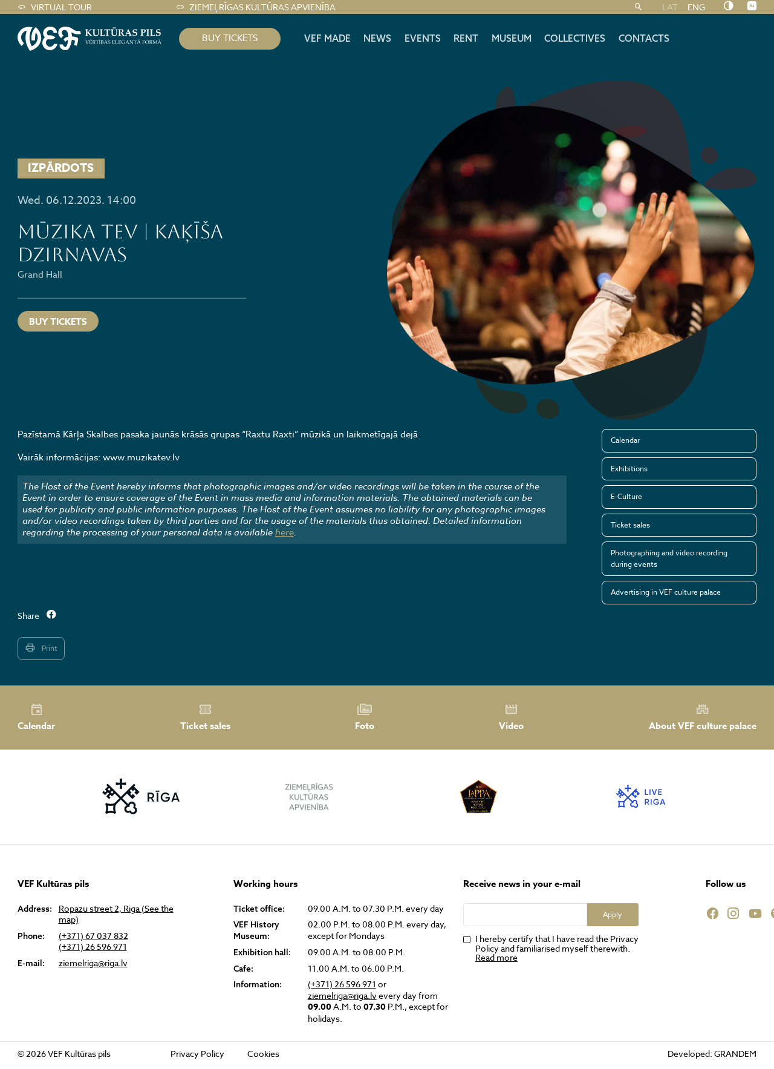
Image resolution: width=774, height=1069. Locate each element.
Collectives (574, 38)
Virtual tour (54, 7)
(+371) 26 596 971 (93, 946)
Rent (466, 38)
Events (423, 38)
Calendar (625, 440)
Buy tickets (58, 321)
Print (41, 647)
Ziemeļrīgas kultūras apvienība (255, 7)
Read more (496, 957)
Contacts (644, 38)
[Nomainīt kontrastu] (728, 6)
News (377, 38)
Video (511, 717)
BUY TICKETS (230, 38)
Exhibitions (629, 468)
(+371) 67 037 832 (93, 935)
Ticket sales (630, 525)
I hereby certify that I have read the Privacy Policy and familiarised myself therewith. (557, 948)
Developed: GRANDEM (712, 1053)
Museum (512, 38)
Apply (612, 914)
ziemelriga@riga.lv (93, 963)
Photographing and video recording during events (669, 558)
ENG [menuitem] (696, 7)
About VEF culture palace (702, 717)
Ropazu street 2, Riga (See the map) (116, 914)
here (284, 532)
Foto (364, 717)
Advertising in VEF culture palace (666, 592)
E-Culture (626, 496)
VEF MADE (327, 38)
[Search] (638, 7)
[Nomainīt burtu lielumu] (751, 6)
